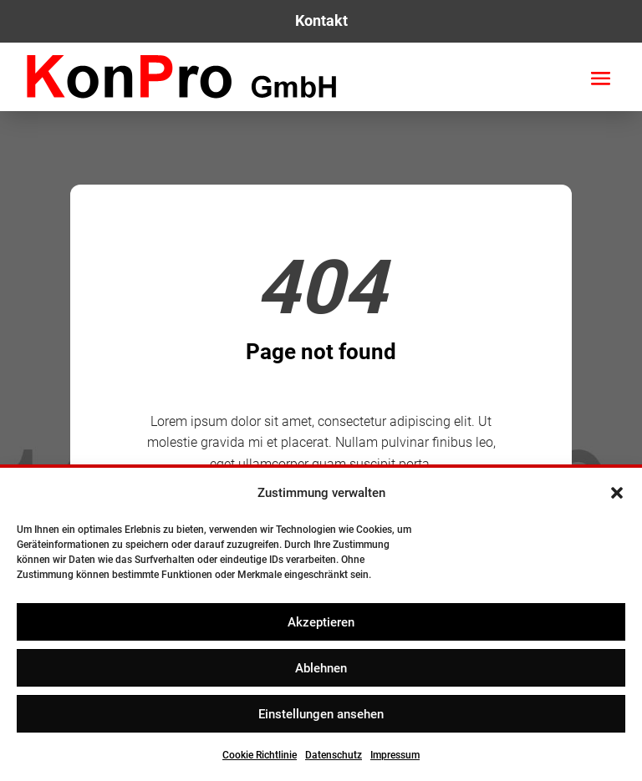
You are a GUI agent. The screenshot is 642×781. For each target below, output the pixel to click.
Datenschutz (333, 755)
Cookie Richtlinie (259, 755)
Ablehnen (321, 668)
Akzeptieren (321, 622)
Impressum (395, 755)
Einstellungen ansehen (321, 714)
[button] (617, 492)
